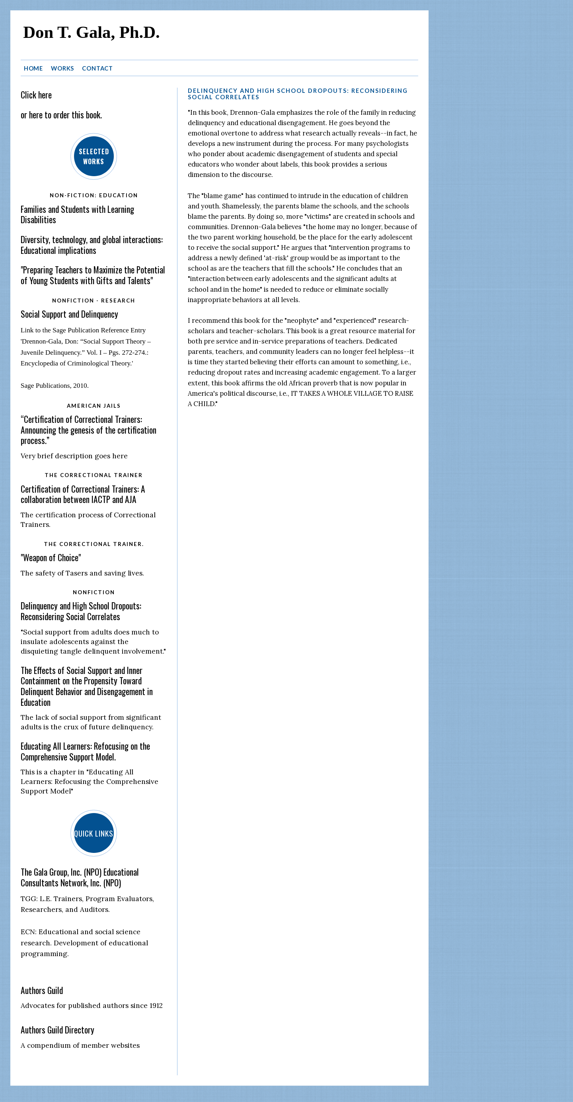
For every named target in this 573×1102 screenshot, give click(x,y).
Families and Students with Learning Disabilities (77, 213)
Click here (36, 94)
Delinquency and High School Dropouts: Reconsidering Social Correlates (81, 610)
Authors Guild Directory (57, 1029)
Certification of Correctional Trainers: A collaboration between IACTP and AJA (83, 493)
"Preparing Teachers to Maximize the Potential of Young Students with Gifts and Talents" (93, 274)
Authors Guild (42, 989)
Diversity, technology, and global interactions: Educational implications (92, 243)
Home (33, 67)
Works (62, 67)
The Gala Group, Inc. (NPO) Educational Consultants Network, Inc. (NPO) (80, 876)
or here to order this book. (61, 113)
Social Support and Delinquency (69, 313)
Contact (97, 67)
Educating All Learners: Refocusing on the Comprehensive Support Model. (85, 750)
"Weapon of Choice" (51, 556)
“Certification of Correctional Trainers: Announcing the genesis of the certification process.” (88, 429)
